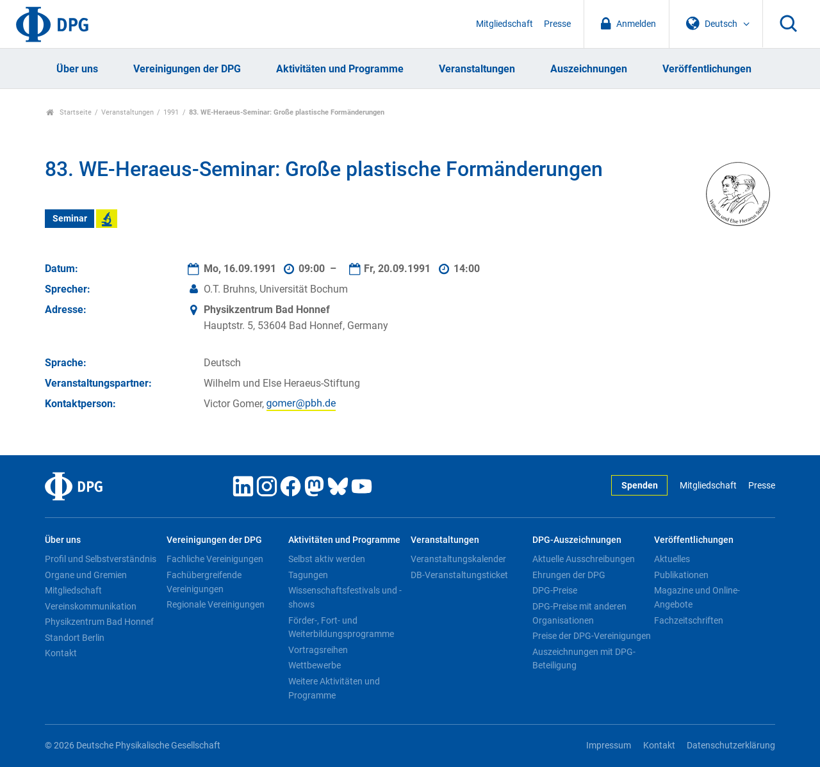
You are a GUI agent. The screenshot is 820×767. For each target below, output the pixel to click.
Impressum (608, 745)
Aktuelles (672, 559)
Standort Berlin (74, 638)
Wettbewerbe (314, 665)
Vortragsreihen (318, 650)
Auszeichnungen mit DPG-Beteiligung (584, 659)
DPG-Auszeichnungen (576, 540)
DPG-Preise (554, 590)
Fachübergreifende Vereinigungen (204, 582)
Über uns (77, 69)
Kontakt (61, 653)
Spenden (639, 485)
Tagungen (308, 575)
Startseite (69, 112)
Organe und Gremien (86, 575)
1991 (171, 112)
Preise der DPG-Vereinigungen (591, 636)
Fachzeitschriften (688, 620)
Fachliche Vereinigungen (215, 559)
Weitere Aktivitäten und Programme (334, 688)
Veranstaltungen (477, 69)
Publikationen (681, 575)
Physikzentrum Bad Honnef (99, 622)
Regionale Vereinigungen (216, 604)
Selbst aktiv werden (326, 559)
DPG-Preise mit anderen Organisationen (579, 613)
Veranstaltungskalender (458, 559)
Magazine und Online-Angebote (697, 597)
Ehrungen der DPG (568, 575)
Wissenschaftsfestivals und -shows (345, 597)
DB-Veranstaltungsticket (459, 575)
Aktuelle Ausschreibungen (583, 559)
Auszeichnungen (588, 69)
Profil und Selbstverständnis (100, 559)
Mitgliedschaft (504, 24)
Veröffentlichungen (706, 69)
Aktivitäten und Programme (340, 69)
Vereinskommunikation (90, 606)
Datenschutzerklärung (731, 745)
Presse (557, 24)
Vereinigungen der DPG (187, 69)
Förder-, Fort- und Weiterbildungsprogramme (341, 627)
